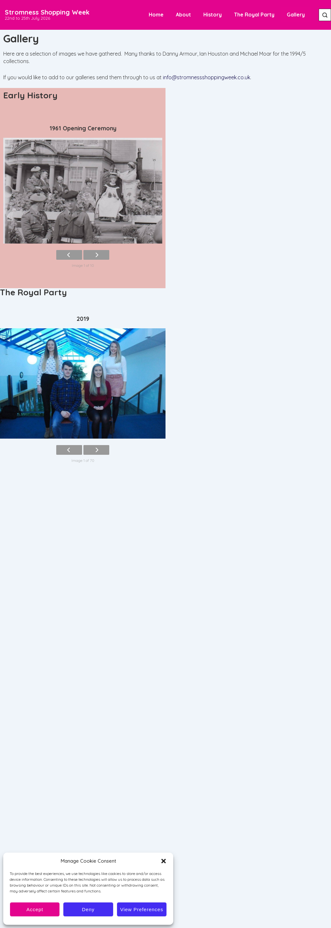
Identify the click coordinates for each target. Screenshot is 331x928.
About (183, 14)
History (212, 14)
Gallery (296, 14)
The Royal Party (254, 14)
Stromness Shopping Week (47, 12)
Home (156, 14)
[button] (163, 861)
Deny (88, 909)
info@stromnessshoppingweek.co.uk (206, 77)
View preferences (141, 909)
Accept (35, 909)
